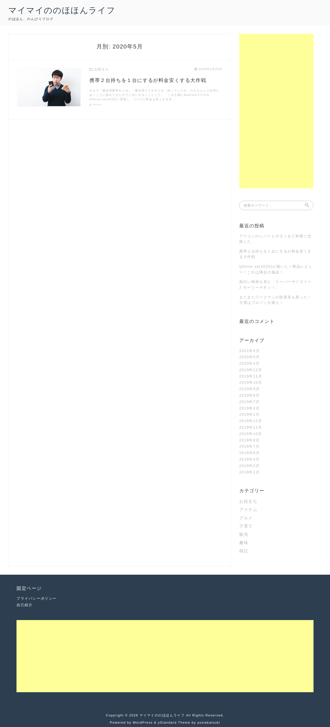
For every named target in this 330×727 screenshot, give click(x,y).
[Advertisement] (276, 111)
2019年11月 (250, 376)
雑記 (243, 551)
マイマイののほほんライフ (61, 10)
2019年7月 (249, 402)
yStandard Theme (174, 722)
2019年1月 (249, 414)
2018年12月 (250, 421)
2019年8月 (249, 395)
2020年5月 (249, 357)
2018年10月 (250, 434)
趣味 (243, 542)
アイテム (248, 509)
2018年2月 (249, 466)
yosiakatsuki (208, 722)
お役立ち (248, 501)
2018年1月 (249, 472)
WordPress (143, 722)
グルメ (246, 518)
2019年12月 (250, 370)
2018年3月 (249, 459)
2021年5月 (249, 351)
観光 (243, 534)
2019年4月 (249, 408)
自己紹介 (24, 605)
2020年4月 (249, 363)
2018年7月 (249, 446)
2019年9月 (249, 389)
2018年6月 (249, 453)
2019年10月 (250, 382)
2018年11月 (250, 427)
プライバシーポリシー (36, 598)
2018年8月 (249, 440)
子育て (246, 526)
